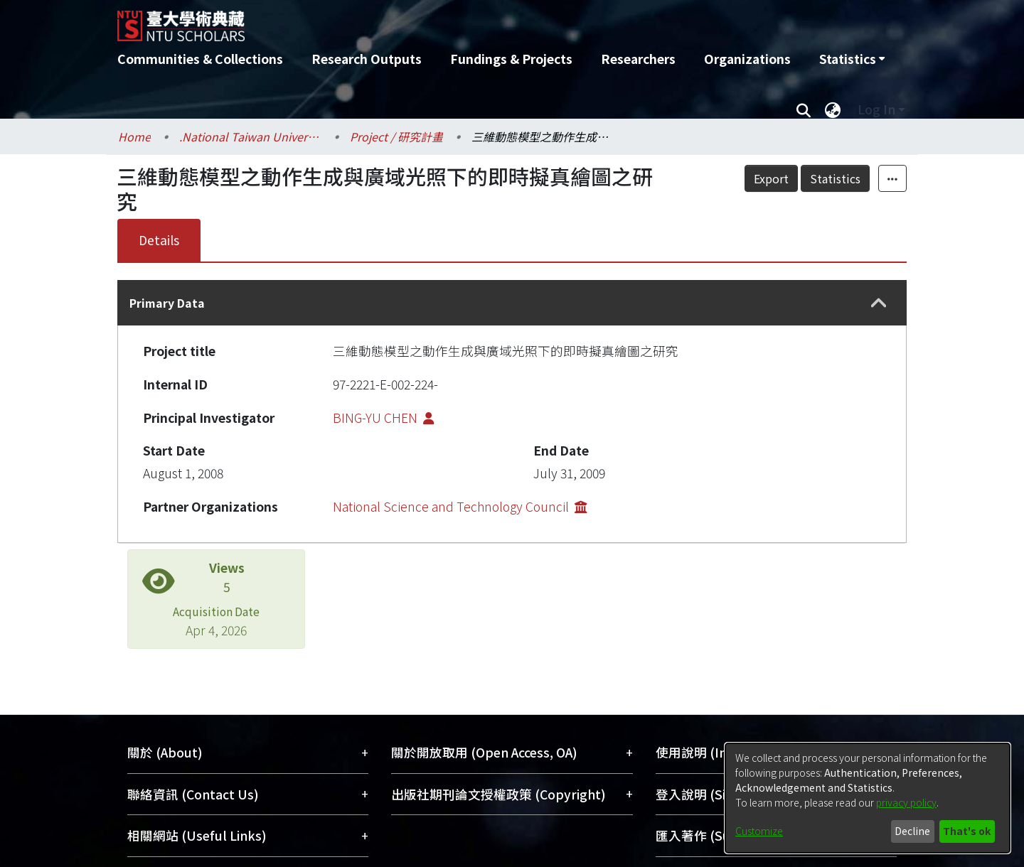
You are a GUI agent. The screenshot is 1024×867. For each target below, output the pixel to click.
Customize (759, 831)
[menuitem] (852, 59)
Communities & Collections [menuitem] (200, 59)
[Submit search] (803, 109)
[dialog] (867, 798)
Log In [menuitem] (876, 109)
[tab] (512, 302)
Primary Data (167, 302)
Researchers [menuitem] (638, 59)
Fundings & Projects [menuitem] (511, 59)
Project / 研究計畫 (396, 136)
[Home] (435, 20)
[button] (879, 303)
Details (159, 240)
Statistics (835, 178)
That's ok (967, 831)
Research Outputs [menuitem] (366, 59)
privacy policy (906, 802)
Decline (912, 831)
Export (771, 178)
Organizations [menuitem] (747, 59)
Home (134, 136)
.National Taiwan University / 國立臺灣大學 (250, 136)
